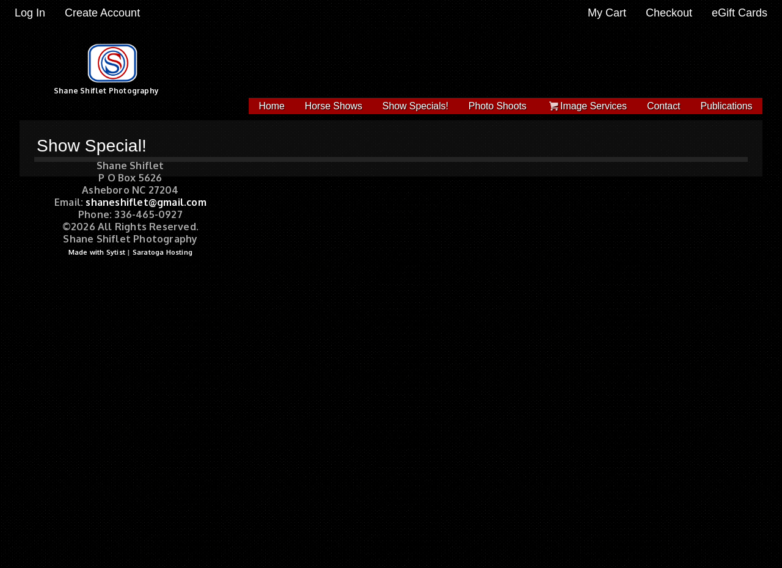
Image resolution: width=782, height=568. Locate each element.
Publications (726, 106)
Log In (30, 13)
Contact (663, 106)
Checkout (669, 13)
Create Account (102, 13)
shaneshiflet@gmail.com (146, 202)
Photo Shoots (498, 106)
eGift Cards (739, 13)
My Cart (608, 13)
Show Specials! (415, 106)
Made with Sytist (96, 252)
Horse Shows (333, 106)
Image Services (587, 106)
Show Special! (92, 145)
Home (272, 106)
